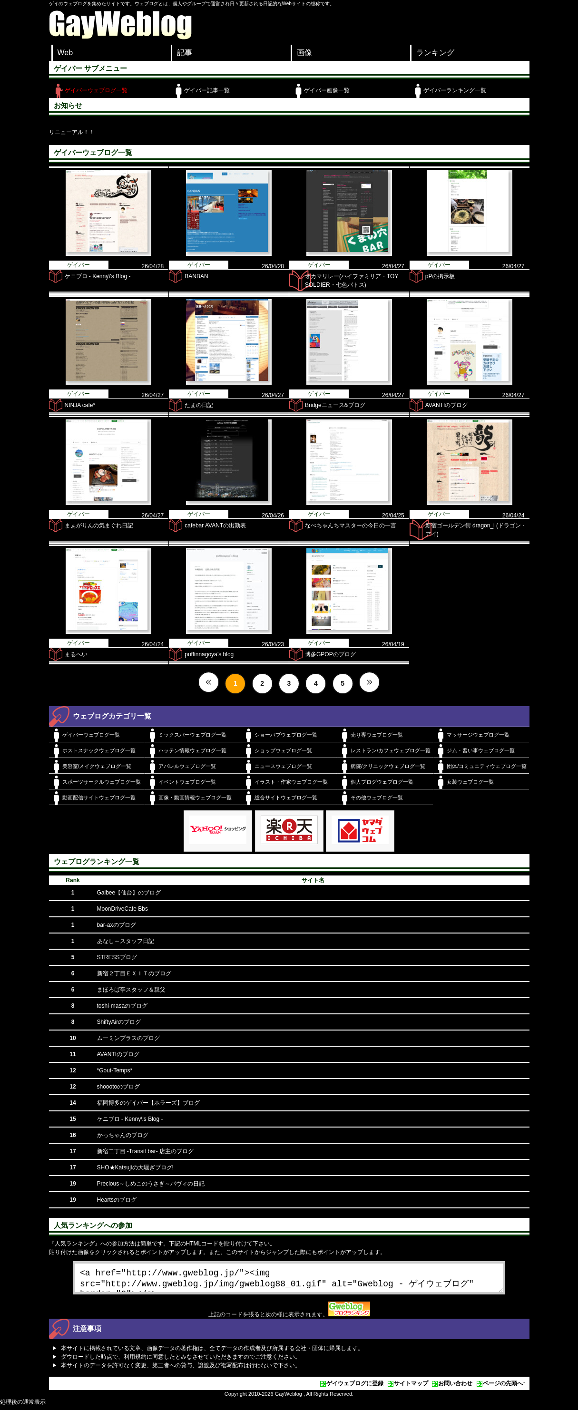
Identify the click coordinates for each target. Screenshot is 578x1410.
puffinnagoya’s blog (209, 654)
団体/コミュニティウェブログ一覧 (487, 766)
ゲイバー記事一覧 (207, 90)
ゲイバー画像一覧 (327, 90)
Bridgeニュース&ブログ (335, 405)
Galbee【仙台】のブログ (129, 892)
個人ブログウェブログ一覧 (382, 782)
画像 (304, 53)
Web (65, 53)
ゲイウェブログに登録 (354, 1387)
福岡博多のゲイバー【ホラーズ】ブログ (148, 1102)
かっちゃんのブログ (122, 1135)
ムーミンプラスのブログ (128, 1038)
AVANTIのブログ (446, 405)
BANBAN (196, 276)
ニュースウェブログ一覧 (283, 766)
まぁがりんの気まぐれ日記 (99, 525)
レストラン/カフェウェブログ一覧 (391, 750)
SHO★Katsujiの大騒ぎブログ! (135, 1167)
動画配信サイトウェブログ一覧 (99, 797)
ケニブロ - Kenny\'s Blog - (98, 276)
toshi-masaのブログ (122, 1005)
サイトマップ (411, 1387)
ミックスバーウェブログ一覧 (192, 735)
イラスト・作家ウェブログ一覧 (291, 782)
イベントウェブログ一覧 (187, 782)
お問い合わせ (455, 1387)
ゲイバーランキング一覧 (454, 90)
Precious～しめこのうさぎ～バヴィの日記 (151, 1183)
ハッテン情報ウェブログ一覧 (192, 750)
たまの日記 (199, 405)
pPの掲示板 (440, 276)
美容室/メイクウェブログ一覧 (97, 766)
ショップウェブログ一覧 (283, 750)
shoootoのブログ (118, 1086)
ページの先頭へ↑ (504, 1387)
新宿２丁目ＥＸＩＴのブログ (134, 973)
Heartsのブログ (117, 1199)
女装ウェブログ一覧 (470, 782)
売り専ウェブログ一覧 (377, 735)
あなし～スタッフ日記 (125, 941)
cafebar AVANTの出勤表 (215, 525)
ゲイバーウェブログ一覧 (96, 90)
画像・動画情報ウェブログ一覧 (195, 797)
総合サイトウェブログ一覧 (286, 797)
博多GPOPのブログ (330, 654)
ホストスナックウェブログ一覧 (99, 750)
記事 (184, 53)
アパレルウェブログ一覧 (187, 766)
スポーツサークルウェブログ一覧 (101, 782)
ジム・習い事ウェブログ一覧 (481, 750)
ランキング (435, 53)
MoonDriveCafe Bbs (122, 908)
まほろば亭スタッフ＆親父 (131, 989)
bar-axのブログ (116, 925)
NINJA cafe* (80, 405)
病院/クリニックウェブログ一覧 (388, 766)
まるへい (76, 654)
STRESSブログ (117, 957)
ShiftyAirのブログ (119, 1022)
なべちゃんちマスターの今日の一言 (350, 525)
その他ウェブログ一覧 (377, 797)
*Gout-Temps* (115, 1070)
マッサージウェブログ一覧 (478, 735)
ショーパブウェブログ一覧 (286, 735)
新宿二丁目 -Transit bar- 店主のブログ (145, 1151)
